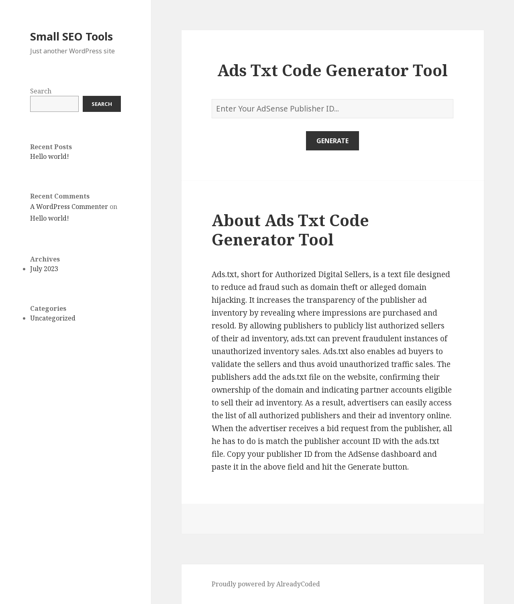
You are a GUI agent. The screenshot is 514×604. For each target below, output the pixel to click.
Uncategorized (52, 318)
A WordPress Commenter (69, 206)
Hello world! (49, 156)
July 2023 (44, 268)
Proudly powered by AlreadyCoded (266, 584)
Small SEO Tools (71, 36)
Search (40, 91)
